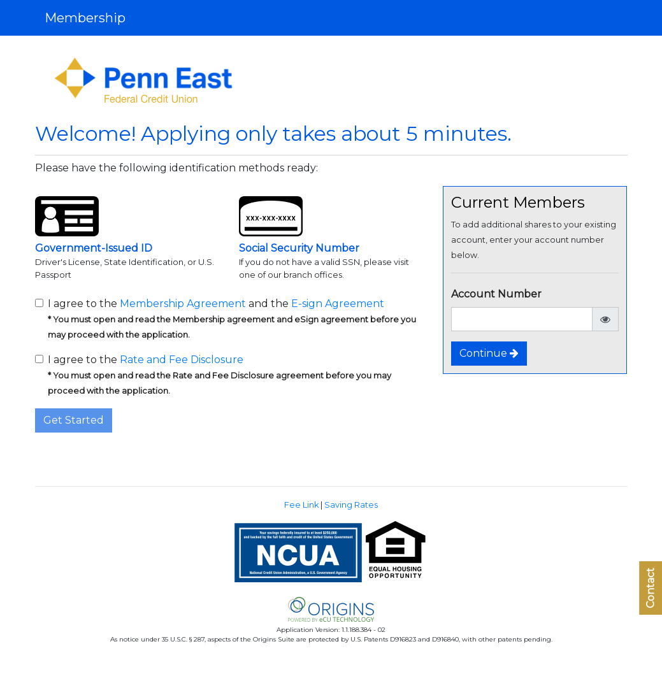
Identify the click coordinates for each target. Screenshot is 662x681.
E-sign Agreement (337, 303)
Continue (489, 353)
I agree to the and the (232, 318)
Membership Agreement (183, 303)
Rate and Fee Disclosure (181, 360)
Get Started (73, 420)
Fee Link (301, 505)
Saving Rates (351, 505)
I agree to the (219, 375)
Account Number (496, 294)
